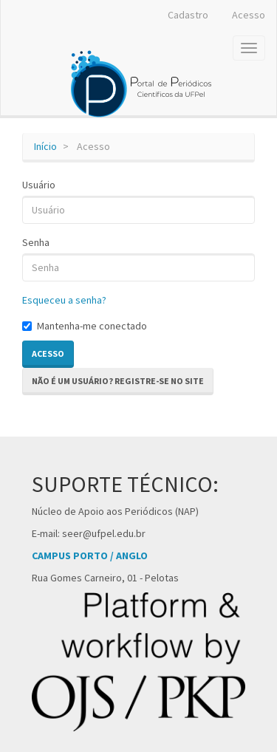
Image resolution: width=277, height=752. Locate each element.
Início (45, 146)
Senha (35, 242)
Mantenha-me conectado (84, 325)
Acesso (248, 14)
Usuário (38, 184)
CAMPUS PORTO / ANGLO (90, 555)
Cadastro (188, 14)
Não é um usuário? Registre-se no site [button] (118, 380)
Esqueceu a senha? (64, 300)
